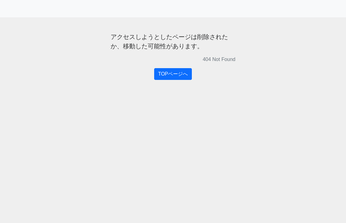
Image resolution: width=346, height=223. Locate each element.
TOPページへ (173, 74)
